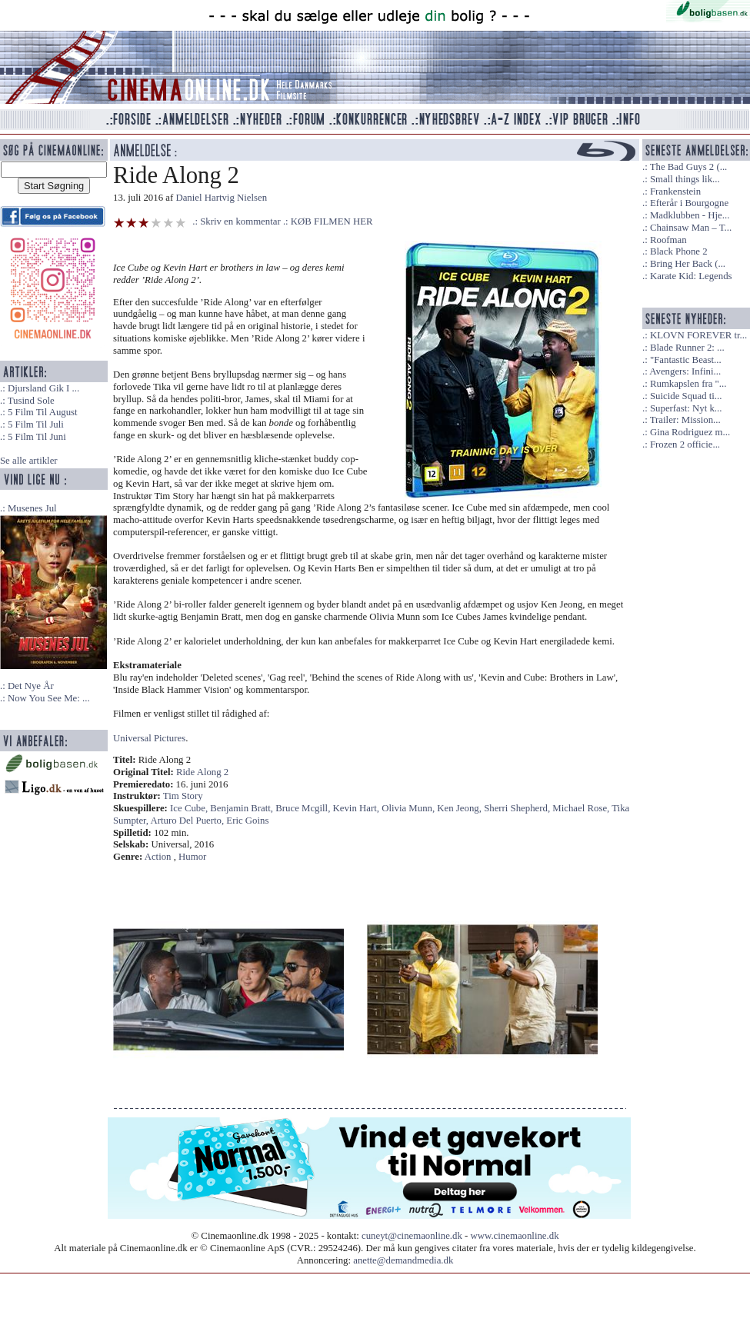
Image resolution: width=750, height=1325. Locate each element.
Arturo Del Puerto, (189, 820)
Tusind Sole (31, 400)
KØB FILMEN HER (332, 221)
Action (158, 856)
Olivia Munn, (409, 808)
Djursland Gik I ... (43, 388)
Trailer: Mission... (685, 419)
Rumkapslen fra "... (688, 383)
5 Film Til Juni (37, 436)
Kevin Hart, (357, 808)
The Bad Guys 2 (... (689, 166)
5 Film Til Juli (36, 424)
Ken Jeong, (460, 808)
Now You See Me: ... (49, 698)
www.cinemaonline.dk (515, 1235)
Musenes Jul (32, 508)
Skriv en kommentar (240, 221)
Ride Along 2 (202, 772)
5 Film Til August (43, 412)
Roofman (668, 240)
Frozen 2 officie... (685, 444)
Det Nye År (31, 686)
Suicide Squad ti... (686, 396)
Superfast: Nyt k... (686, 408)
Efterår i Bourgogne (689, 203)
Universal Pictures (149, 738)
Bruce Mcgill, (303, 808)
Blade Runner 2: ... (687, 347)
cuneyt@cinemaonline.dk (412, 1235)
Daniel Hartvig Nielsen (221, 197)
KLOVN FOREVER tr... (698, 335)
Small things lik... (685, 179)
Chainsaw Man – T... (691, 227)
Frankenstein (675, 191)
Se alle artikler (29, 460)
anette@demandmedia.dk (403, 1260)
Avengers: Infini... (685, 371)
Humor (192, 856)
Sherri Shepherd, (518, 808)
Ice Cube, (190, 808)
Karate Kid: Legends (691, 276)
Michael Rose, (582, 808)
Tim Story (183, 796)
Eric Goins (247, 820)
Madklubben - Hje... (689, 215)
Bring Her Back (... (687, 263)
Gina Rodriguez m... (690, 432)
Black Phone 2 (679, 251)
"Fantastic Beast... (686, 360)
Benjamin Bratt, (242, 808)
